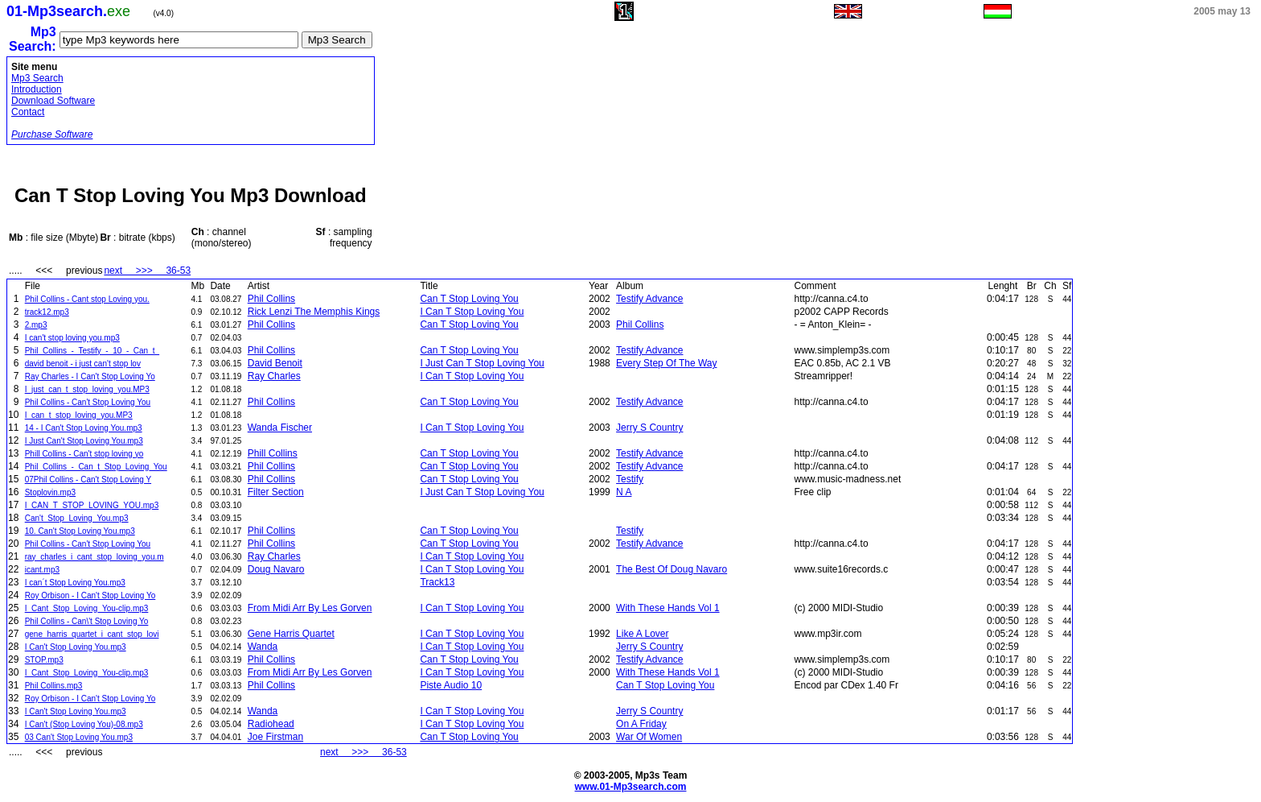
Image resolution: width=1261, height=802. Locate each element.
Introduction (36, 89)
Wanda (263, 646)
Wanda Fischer (280, 427)
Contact (27, 112)
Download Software (53, 100)
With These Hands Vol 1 (668, 608)
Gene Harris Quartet (291, 633)
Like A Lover (642, 633)
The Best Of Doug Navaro (671, 569)
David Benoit (275, 363)
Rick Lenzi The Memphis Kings (314, 311)
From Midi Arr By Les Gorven (310, 608)
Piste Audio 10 (451, 685)
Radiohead (271, 724)
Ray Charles (274, 376)
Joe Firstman (275, 736)
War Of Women (649, 736)
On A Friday (641, 724)
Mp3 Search (37, 78)
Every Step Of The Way (666, 363)
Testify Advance (649, 298)
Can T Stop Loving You (469, 298)
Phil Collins (271, 298)
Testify (629, 479)
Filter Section (276, 492)
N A (623, 492)
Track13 (437, 582)
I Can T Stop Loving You (472, 311)
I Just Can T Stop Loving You (482, 363)
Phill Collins (273, 453)
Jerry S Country (649, 427)
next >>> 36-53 (147, 270)
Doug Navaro (276, 569)
